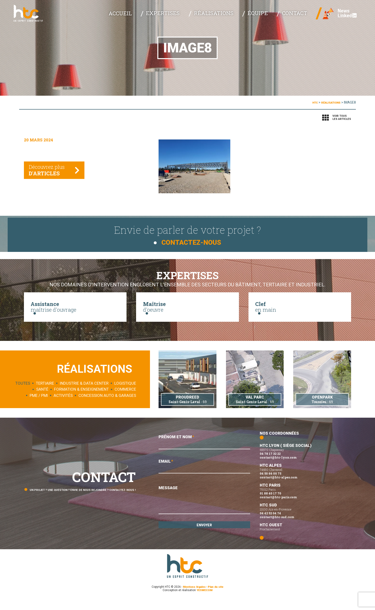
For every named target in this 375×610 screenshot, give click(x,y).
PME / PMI (39, 407)
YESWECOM (204, 601)
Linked (341, 19)
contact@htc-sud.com (277, 528)
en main (300, 311)
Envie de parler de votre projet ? (187, 231)
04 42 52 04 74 (270, 524)
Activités (63, 407)
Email (204, 479)
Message (204, 513)
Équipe (267, 17)
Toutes (22, 394)
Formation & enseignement (81, 401)
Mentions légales (193, 597)
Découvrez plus (50, 173)
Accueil (158, 17)
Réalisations (233, 17)
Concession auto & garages (107, 407)
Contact (296, 17)
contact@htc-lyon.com (278, 468)
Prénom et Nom (204, 453)
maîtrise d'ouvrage (75, 311)
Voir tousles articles (341, 117)
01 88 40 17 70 (270, 504)
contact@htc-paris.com (278, 508)
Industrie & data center (84, 394)
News (338, 14)
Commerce (125, 401)
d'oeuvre (187, 311)
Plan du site (217, 597)
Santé (42, 401)
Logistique (125, 394)
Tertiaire (45, 394)
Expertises (192, 17)
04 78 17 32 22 (270, 464)
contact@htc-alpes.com (278, 488)
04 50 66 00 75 (270, 484)
